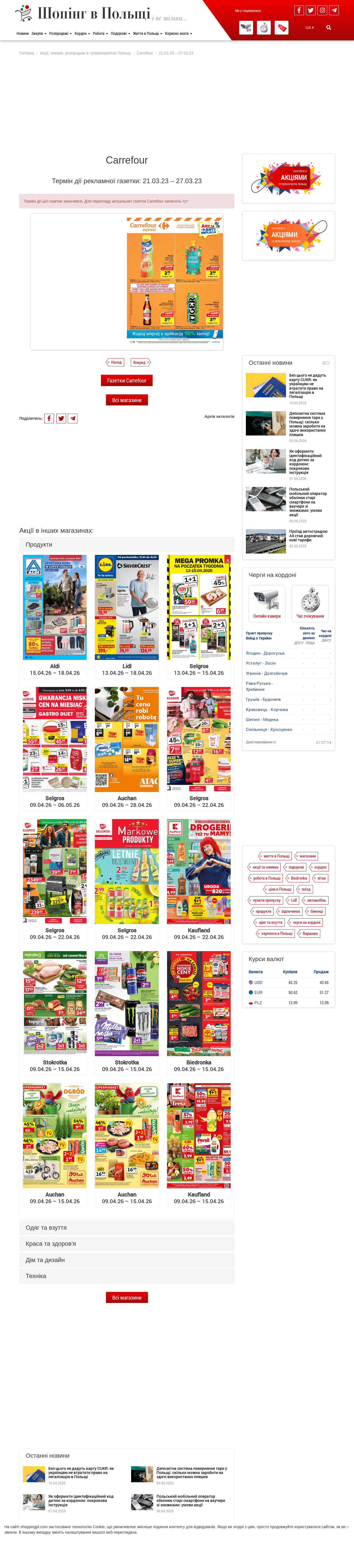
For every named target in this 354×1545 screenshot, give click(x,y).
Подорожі (120, 33)
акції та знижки (265, 867)
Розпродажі (60, 33)
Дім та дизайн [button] (45, 1260)
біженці (317, 911)
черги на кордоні (306, 922)
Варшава (310, 933)
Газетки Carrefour (126, 380)
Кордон (82, 33)
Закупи (39, 33)
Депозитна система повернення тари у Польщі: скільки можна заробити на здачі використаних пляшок (192, 1422)
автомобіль (316, 900)
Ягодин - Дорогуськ (265, 653)
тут (185, 201)
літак (321, 878)
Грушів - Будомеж (263, 699)
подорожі (296, 867)
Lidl (294, 900)
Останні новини (270, 362)
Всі (326, 363)
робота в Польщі (266, 878)
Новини (23, 33)
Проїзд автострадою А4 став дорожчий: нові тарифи (308, 535)
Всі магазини (127, 399)
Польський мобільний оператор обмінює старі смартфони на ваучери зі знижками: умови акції (191, 1450)
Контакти (152, 1518)
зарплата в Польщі (276, 933)
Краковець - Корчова (267, 709)
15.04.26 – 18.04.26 (55, 669)
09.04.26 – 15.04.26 (55, 1065)
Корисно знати (178, 33)
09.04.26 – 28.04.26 (127, 801)
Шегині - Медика (262, 719)
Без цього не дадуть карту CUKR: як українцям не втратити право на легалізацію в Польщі (81, 1422)
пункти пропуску (267, 900)
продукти (263, 911)
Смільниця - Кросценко (269, 729)
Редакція (131, 1518)
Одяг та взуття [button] (46, 1227)
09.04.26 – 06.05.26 (55, 801)
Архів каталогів (220, 416)
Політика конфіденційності (59, 1518)
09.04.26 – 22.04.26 (199, 801)
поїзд (306, 889)
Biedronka (299, 878)
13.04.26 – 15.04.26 (199, 669)
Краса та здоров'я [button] (51, 1243)
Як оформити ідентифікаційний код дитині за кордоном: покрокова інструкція (81, 1450)
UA (309, 27)
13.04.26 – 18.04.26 (127, 669)
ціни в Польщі (280, 889)
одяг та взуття (270, 922)
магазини (308, 856)
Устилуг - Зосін (261, 663)
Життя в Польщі (147, 33)
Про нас (25, 1518)
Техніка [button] (36, 1276)
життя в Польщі (276, 856)
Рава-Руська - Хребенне (259, 686)
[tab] (127, 544)
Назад (116, 362)
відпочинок (291, 911)
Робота (100, 33)
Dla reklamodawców (103, 1518)
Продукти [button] (39, 544)
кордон (320, 867)
